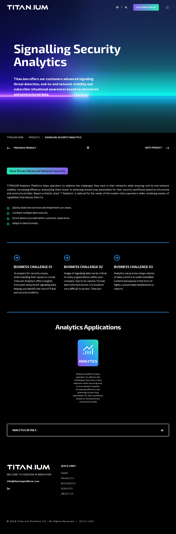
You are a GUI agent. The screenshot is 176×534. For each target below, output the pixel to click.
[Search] (126, 7)
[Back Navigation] (88, 148)
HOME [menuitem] (64, 473)
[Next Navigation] (157, 147)
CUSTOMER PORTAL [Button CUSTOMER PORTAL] (146, 7)
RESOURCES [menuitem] (68, 483)
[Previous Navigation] (21, 148)
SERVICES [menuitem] (67, 488)
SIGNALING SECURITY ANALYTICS (63, 137)
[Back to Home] (27, 7)
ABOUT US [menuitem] (67, 493)
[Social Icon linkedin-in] (8, 488)
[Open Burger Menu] (167, 7)
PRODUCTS (34, 137)
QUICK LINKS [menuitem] (68, 466)
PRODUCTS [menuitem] (67, 478)
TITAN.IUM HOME (15, 137)
